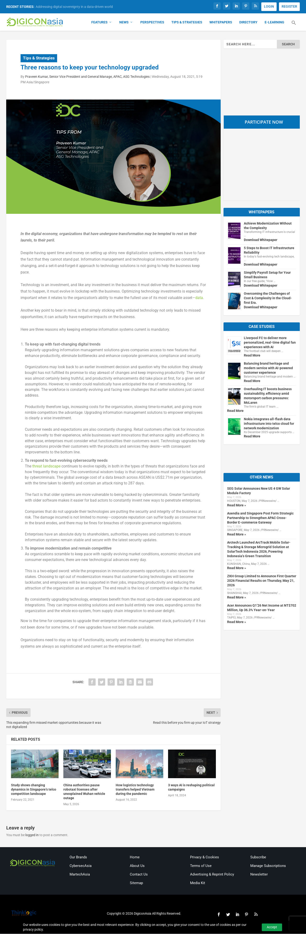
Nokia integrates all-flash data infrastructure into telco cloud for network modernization (269, 424)
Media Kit (197, 884)
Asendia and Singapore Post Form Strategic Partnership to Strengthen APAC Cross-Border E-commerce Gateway (260, 518)
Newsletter (259, 875)
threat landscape (46, 466)
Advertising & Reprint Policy (212, 875)
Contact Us (139, 875)
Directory (248, 23)
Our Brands (78, 858)
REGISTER (289, 6)
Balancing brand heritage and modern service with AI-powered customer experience (268, 368)
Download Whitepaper (260, 240)
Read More (252, 356)
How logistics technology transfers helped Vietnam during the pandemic (135, 790)
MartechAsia (80, 875)
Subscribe (258, 858)
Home (135, 858)
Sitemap (136, 884)
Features (99, 23)
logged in (32, 835)
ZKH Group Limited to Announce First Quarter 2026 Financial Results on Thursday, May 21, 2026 (261, 581)
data (199, 298)
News (124, 23)
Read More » (236, 506)
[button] (293, 26)
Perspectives (152, 23)
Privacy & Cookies (204, 858)
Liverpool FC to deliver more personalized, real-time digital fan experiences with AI (270, 343)
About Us (137, 866)
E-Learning (274, 23)
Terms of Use (201, 866)
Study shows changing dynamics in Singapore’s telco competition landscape (33, 790)
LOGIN (269, 6)
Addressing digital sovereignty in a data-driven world (74, 7)
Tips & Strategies (186, 23)
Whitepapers (220, 23)
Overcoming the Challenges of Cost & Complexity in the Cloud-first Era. (268, 298)
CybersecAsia (81, 866)
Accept (272, 927)
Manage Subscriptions (268, 866)
